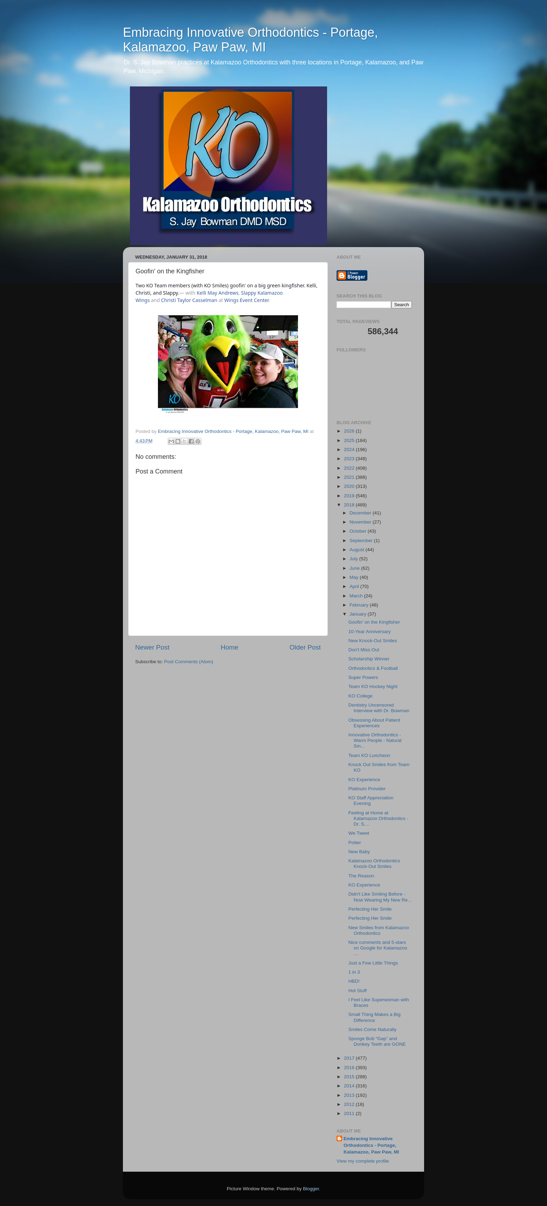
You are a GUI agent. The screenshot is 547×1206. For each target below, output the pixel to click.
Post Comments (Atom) (188, 661)
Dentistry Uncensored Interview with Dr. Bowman (378, 707)
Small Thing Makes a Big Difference (374, 1017)
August (357, 549)
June (355, 568)
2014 (350, 1085)
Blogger (311, 1188)
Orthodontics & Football (373, 668)
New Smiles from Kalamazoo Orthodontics (378, 930)
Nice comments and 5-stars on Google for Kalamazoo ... (377, 948)
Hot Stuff (357, 990)
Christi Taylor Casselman (189, 300)
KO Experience (364, 779)
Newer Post (152, 647)
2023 (350, 458)
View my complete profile (363, 1161)
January (358, 614)
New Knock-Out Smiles (372, 640)
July (354, 558)
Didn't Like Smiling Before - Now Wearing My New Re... (380, 896)
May (354, 577)
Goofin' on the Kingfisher (374, 622)
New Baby (359, 851)
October (358, 531)
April (354, 586)
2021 (350, 477)
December (361, 513)
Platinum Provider (367, 788)
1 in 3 (354, 972)
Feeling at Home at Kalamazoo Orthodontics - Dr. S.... (378, 818)
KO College (360, 696)
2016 (350, 1067)
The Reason (361, 875)
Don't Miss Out (363, 649)
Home (229, 647)
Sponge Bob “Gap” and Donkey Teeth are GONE (377, 1041)
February (359, 605)
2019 (350, 495)
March (356, 595)
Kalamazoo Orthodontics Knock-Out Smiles (374, 863)
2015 (350, 1076)
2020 (350, 486)
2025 (350, 440)
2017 (350, 1058)
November (361, 522)
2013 (350, 1095)
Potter (354, 842)
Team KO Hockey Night (372, 686)
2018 (350, 504)
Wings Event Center (246, 300)
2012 (350, 1104)
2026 (350, 431)
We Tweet (358, 833)
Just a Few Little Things (373, 963)
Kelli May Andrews (217, 292)
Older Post (305, 647)
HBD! (354, 981)
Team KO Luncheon (369, 755)
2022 (350, 468)
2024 (350, 449)
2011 (350, 1113)
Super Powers (363, 677)
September (361, 540)
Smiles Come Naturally (372, 1029)
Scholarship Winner (368, 658)
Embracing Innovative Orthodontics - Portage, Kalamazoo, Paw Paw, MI (250, 39)
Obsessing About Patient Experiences (374, 722)
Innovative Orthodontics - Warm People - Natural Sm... (375, 740)
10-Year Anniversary (369, 631)
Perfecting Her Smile (370, 909)
